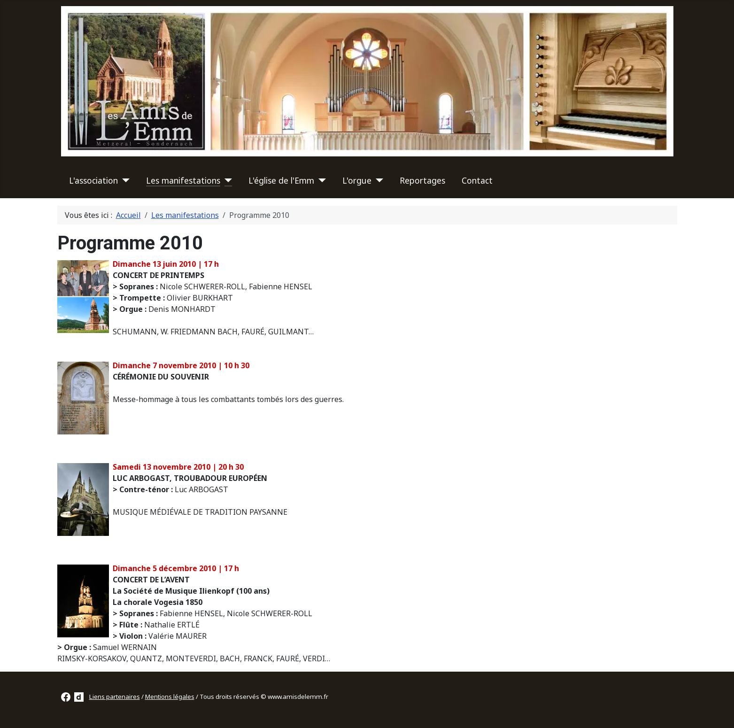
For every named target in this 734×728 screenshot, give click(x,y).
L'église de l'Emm (281, 180)
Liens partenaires (114, 696)
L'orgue (356, 180)
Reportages (422, 180)
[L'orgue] (377, 180)
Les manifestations (183, 180)
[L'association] (124, 180)
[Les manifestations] (226, 180)
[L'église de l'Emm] (320, 180)
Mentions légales (169, 696)
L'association (93, 180)
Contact (477, 180)
